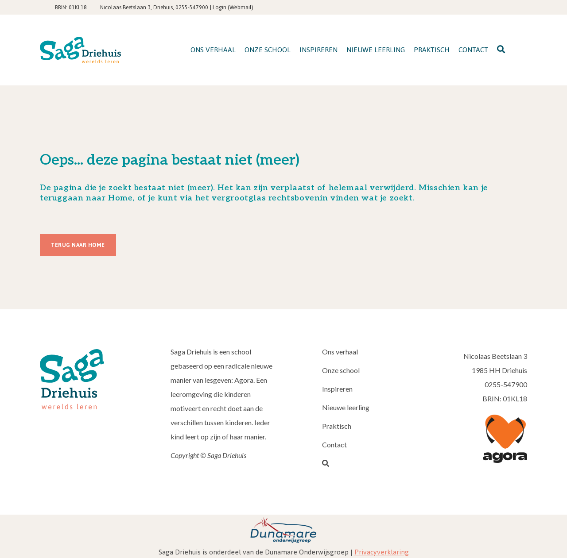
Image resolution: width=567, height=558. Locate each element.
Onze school (341, 370)
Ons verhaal (340, 351)
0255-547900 (191, 7)
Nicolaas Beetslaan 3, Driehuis (136, 7)
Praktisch (336, 426)
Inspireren (337, 389)
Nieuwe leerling (345, 407)
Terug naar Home (78, 245)
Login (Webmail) (233, 7)
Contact (334, 444)
